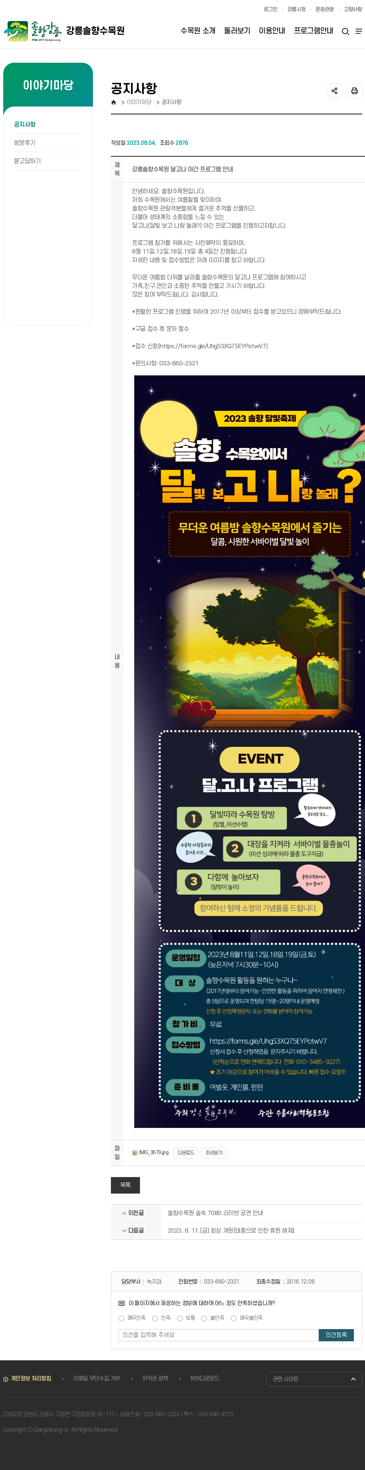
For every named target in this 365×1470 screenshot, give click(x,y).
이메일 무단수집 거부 (96, 1378)
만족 (165, 1318)
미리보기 (214, 1153)
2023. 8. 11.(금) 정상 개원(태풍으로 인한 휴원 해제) (231, 1231)
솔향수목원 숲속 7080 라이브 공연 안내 (215, 1213)
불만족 (217, 1318)
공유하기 (334, 90)
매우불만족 (251, 1318)
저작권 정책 (155, 1378)
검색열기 (345, 31)
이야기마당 (139, 102)
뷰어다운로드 (205, 1378)
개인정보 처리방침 (31, 1378)
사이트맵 (358, 31)
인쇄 (354, 90)
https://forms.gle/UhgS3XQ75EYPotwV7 (213, 346)
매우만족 (136, 1318)
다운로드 (186, 1153)
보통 (190, 1318)
